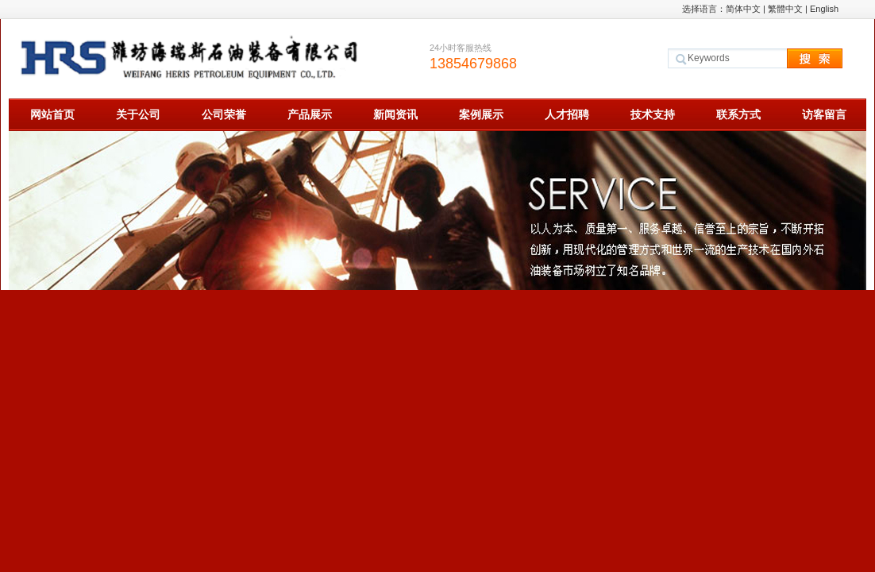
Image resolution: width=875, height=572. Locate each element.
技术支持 (652, 114)
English (824, 9)
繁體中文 (785, 9)
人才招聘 (567, 114)
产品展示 (309, 114)
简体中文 (743, 9)
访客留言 (824, 114)
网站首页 (52, 114)
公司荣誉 (224, 114)
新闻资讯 (395, 114)
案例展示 (481, 114)
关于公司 (138, 114)
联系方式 (738, 114)
